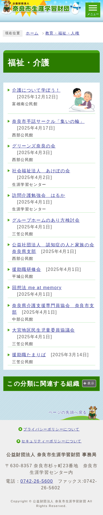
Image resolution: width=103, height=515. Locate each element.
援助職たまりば (29, 354)
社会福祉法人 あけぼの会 (41, 170)
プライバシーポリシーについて (51, 429)
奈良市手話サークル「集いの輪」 (48, 121)
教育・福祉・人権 (62, 33)
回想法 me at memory (37, 287)
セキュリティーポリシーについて (51, 441)
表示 (91, 383)
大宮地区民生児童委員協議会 (43, 330)
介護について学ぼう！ (36, 90)
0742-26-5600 (36, 481)
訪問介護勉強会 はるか (38, 195)
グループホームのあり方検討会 (46, 220)
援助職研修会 (26, 269)
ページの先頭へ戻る (68, 412)
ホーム (32, 33)
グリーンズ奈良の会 (33, 146)
